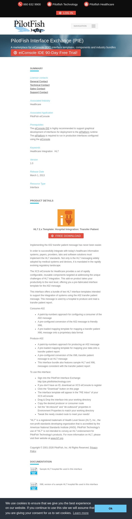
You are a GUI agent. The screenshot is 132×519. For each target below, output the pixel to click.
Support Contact (39, 92)
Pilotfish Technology (65, 4)
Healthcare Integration (41, 151)
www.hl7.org (57, 438)
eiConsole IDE (42, 128)
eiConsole (45, 139)
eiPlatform (84, 132)
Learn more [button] (81, 513)
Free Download (68, 235)
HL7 (56, 151)
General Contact (39, 81)
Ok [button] (110, 508)
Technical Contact (40, 85)
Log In (68, 13)
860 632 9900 (32, 4)
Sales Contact (37, 88)
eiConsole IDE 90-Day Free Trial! (48, 52)
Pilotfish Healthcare (102, 4)
